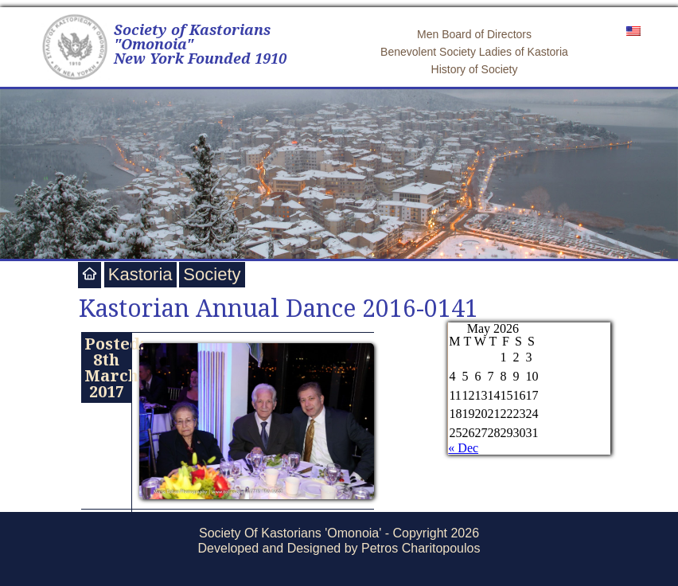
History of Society (474, 69)
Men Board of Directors (474, 34)
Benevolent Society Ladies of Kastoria (474, 51)
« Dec (463, 448)
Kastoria (140, 274)
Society (211, 274)
